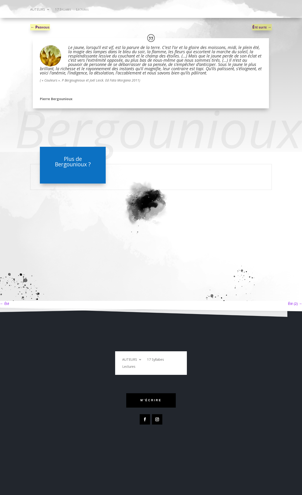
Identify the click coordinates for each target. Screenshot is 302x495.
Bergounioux (71, 164)
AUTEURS (37, 10)
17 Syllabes (63, 10)
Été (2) (295, 303)
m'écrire (151, 400)
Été (4, 303)
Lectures (82, 10)
